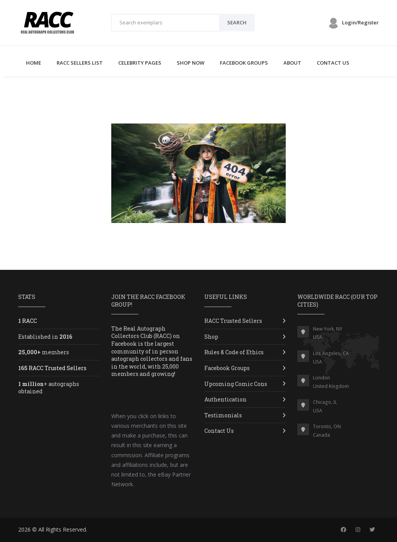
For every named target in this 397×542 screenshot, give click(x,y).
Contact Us (219, 430)
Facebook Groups (227, 368)
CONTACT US (333, 62)
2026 (24, 529)
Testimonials (223, 415)
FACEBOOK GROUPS (244, 62)
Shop (211, 336)
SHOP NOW (190, 62)
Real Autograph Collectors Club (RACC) (141, 332)
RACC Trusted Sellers (233, 320)
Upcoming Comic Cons (235, 384)
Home (33, 62)
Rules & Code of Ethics (234, 352)
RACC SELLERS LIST (80, 62)
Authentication (225, 399)
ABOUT (292, 62)
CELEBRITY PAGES (139, 62)
